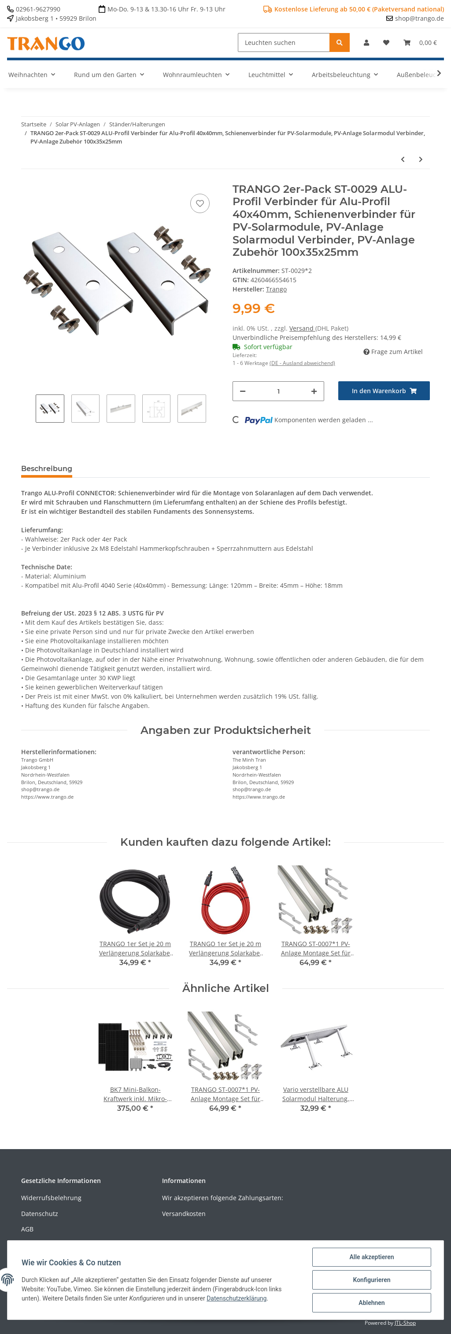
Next (213, 409)
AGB (27, 1229)
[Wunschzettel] (386, 42)
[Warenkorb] (420, 42)
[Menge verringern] (242, 391)
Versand (302, 328)
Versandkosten (184, 1213)
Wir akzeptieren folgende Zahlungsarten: (222, 1198)
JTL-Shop (405, 1323)
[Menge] (278, 391)
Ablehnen (371, 1302)
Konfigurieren (371, 1279)
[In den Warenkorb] (384, 390)
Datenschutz (39, 1213)
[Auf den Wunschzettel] (200, 203)
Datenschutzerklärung (236, 1298)
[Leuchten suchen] (284, 42)
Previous (28, 409)
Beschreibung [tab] (46, 468)
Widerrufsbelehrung (51, 1198)
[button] (366, 42)
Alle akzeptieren (371, 1256)
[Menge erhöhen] (314, 391)
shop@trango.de (419, 18)
